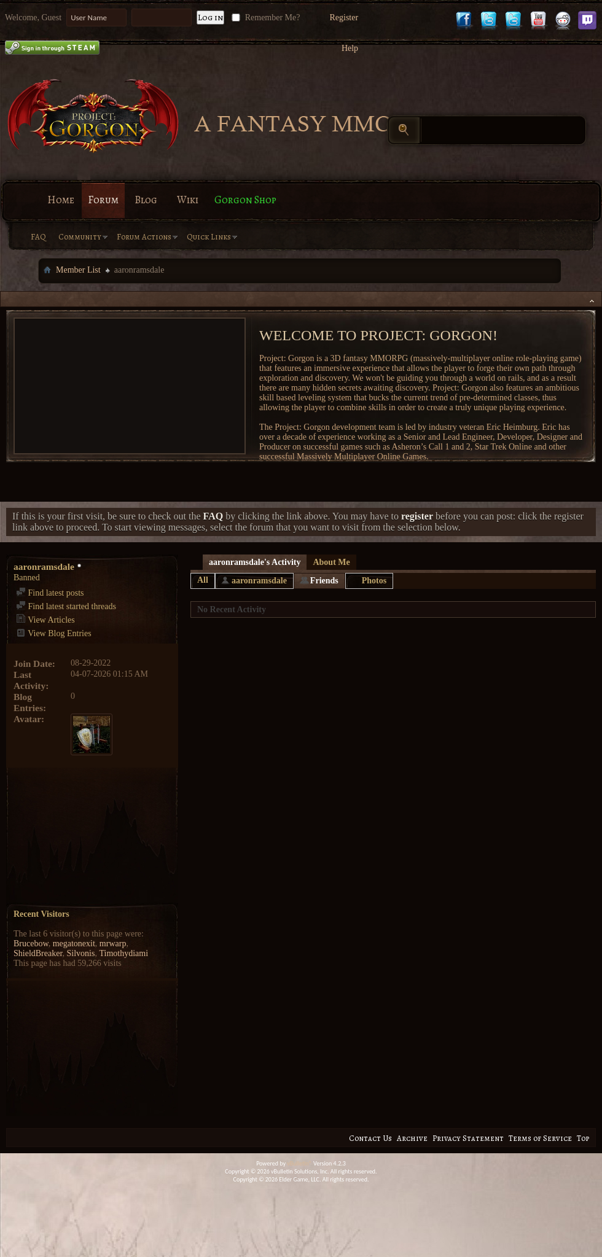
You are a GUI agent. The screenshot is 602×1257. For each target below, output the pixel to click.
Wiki (187, 200)
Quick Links (209, 237)
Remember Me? (264, 17)
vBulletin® (299, 1163)
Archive (412, 1138)
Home (60, 200)
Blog (146, 200)
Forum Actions (144, 237)
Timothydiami (123, 953)
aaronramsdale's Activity (254, 562)
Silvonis (81, 953)
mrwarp (113, 943)
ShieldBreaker (38, 953)
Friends (324, 580)
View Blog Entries (54, 633)
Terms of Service (540, 1138)
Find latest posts (50, 592)
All (202, 580)
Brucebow (31, 943)
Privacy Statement (468, 1138)
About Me (331, 562)
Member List (78, 269)
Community (79, 237)
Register (343, 17)
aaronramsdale (259, 580)
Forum (103, 200)
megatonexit (74, 943)
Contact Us (370, 1138)
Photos (374, 580)
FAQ (38, 237)
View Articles (45, 620)
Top (583, 1138)
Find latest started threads (66, 606)
